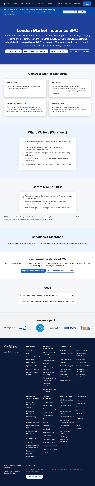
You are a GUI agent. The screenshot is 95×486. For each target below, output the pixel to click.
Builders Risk (47, 428)
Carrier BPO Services (66, 356)
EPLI (44, 421)
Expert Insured (30, 365)
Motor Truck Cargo (49, 445)
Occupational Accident (50, 448)
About (78, 424)
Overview (29, 353)
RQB (27, 356)
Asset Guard (46, 455)
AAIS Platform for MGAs (67, 419)
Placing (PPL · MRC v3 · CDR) (35, 51)
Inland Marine (47, 432)
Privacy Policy (8, 474)
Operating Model (31, 368)
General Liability (48, 405)
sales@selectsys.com (11, 355)
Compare (59, 3)
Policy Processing (65, 362)
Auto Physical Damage (50, 452)
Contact (78, 431)
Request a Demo (87, 3)
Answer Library (81, 406)
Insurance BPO (30, 3)
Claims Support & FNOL (67, 383)
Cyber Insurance (48, 418)
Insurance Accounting (83, 368)
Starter (22, 3)
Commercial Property (49, 411)
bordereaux (28, 107)
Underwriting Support (66, 368)
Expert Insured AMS (58, 51)
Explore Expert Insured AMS (33, 269)
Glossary (79, 416)
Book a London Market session (60, 269)
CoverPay (82, 12)
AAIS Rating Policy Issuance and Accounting (65, 442)
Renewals (63, 365)
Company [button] (77, 3)
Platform (15, 3)
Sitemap (12, 476)
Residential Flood (48, 435)
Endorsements (80, 362)
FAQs (78, 409)
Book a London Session (79, 51)
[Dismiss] (88, 12)
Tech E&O (46, 425)
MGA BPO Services (82, 353)
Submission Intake (81, 365)
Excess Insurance (48, 415)
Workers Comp (47, 408)
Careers (78, 428)
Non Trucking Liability (49, 442)
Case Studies (41, 3)
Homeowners (47, 438)
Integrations (46, 366)
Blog (77, 413)
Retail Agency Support (33, 425)
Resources (68, 3)
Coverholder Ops (13, 51)
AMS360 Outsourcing (32, 410)
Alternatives (51, 3)
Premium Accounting (70, 12)
